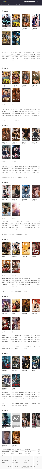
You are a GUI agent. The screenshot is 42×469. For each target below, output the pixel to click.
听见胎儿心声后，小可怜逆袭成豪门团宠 (33, 289)
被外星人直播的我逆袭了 (21, 403)
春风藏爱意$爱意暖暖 (8, 451)
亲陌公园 (8, 453)
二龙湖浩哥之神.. (24, 256)
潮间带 (33, 284)
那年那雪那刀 (21, 346)
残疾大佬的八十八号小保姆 (33, 286)
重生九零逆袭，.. (14, 28)
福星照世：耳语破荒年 (8, 341)
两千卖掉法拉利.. (14, 274)
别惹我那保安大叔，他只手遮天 (33, 392)
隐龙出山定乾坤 (8, 335)
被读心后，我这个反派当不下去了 (8, 111)
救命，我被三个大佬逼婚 (8, 177)
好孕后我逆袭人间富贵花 (33, 225)
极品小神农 (21, 451)
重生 (4, 4)
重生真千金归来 (8, 63)
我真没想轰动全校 (8, 392)
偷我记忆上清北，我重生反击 (21, 120)
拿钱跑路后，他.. (14, 199)
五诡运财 (8, 398)
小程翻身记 (33, 449)
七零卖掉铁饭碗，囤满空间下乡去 (21, 113)
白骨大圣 (8, 405)
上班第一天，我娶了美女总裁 (33, 232)
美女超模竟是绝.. (14, 142)
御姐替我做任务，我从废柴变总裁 (8, 227)
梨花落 (21, 337)
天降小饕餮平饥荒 (33, 111)
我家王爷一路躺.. (34, 313)
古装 (17, 4)
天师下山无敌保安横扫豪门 (21, 394)
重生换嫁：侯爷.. (34, 28)
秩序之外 (3, 217)
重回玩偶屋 (21, 58)
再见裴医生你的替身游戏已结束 (8, 278)
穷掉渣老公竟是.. (4, 142)
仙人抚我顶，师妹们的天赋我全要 (21, 392)
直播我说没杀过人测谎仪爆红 (21, 398)
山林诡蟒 (21, 348)
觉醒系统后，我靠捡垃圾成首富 (33, 398)
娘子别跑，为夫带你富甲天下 (8, 107)
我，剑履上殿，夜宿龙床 (21, 234)
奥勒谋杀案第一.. (4, 427)
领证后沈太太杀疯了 (33, 175)
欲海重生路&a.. (14, 445)
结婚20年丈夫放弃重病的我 (21, 177)
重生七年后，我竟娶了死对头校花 (21, 170)
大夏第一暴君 (14, 313)
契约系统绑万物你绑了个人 (21, 341)
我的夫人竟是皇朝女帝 (8, 172)
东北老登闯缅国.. (4, 274)
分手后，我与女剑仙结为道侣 (8, 109)
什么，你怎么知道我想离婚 (21, 284)
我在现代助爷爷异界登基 (33, 401)
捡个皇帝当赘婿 (21, 344)
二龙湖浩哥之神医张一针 (33, 339)
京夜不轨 (33, 221)
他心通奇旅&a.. (24, 427)
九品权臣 (8, 346)
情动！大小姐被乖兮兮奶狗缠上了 (21, 291)
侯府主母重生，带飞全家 (21, 107)
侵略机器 (33, 453)
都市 (14, 4)
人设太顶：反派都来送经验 (8, 344)
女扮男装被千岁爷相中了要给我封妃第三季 (8, 337)
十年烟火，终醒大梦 (8, 225)
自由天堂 (33, 229)
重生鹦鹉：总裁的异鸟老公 (33, 56)
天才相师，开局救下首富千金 (8, 280)
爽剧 (9, 4)
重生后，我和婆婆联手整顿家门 (21, 52)
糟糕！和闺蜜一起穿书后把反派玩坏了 (33, 335)
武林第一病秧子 (8, 166)
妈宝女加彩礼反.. (24, 199)
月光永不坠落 (14, 427)
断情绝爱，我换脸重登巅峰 (33, 282)
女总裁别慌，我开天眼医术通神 (33, 223)
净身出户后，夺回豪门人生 (33, 172)
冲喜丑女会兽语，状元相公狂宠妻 (8, 396)
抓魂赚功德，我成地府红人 (33, 394)
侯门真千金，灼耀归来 (21, 109)
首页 (1, 4)
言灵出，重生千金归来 (33, 113)
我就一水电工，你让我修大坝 (8, 282)
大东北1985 (21, 286)
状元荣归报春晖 (8, 284)
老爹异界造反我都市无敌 (21, 175)
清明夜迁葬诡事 (24, 370)
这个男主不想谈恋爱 (8, 232)
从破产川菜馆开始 (8, 120)
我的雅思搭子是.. (34, 85)
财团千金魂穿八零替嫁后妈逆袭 (33, 107)
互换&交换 (33, 451)
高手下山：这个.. (14, 256)
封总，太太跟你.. (14, 217)
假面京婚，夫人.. (34, 199)
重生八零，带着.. (14, 85)
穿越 (6, 4)
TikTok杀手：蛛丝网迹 (21, 453)
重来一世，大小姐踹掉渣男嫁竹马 (33, 115)
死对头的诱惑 (21, 229)
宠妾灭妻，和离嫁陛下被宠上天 (33, 337)
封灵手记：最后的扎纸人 (21, 401)
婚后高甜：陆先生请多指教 (21, 221)
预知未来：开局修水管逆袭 (21, 335)
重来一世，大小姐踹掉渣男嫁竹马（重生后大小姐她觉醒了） (21, 50)
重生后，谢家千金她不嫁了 (21, 232)
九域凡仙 (3, 331)
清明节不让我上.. (14, 370)
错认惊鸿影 (3, 256)
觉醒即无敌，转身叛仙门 (33, 346)
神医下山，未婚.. (4, 388)
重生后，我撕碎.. (4, 45)
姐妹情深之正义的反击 (8, 175)
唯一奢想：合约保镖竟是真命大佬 (8, 170)
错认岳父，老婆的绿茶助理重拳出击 (33, 396)
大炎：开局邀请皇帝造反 (8, 113)
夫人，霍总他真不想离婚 (8, 289)
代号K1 (8, 291)
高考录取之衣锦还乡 (21, 172)
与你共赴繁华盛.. (4, 199)
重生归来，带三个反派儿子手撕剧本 (8, 54)
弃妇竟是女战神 (8, 164)
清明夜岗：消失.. (4, 370)
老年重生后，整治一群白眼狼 (21, 111)
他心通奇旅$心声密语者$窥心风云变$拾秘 (8, 449)
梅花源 (8, 403)
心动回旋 (21, 227)
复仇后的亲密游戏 (21, 449)
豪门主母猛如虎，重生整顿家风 (8, 58)
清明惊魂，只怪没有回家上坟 (21, 289)
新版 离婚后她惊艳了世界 (8, 168)
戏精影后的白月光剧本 (33, 227)
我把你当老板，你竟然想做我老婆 (33, 166)
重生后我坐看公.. (4, 28)
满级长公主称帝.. (24, 313)
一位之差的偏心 (34, 256)
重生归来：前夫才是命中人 (8, 52)
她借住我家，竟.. (34, 142)
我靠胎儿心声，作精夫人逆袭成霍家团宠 (21, 118)
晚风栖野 (8, 229)
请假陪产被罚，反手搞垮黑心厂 (21, 164)
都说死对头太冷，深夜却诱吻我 (8, 234)
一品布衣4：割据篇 (21, 339)
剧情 (22, 4)
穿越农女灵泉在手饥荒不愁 (8, 115)
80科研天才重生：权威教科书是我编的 (8, 61)
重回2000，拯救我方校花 (33, 109)
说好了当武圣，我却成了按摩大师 (21, 166)
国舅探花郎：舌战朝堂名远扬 (33, 344)
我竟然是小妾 (24, 142)
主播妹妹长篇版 (4, 445)
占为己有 (33, 278)
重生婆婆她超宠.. (24, 28)
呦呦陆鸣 (21, 225)
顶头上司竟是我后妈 (33, 164)
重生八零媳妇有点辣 (33, 61)
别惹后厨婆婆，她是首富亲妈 (21, 278)
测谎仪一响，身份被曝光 (8, 394)
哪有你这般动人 (8, 286)
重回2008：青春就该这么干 (33, 50)
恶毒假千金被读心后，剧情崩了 (33, 118)
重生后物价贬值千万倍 (21, 54)
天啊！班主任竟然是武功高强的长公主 (21, 168)
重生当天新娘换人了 (33, 52)
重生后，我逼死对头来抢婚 (8, 56)
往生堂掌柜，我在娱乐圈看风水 (8, 401)
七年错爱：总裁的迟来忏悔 (8, 223)
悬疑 (19, 4)
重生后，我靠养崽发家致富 (33, 54)
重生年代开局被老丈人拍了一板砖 (21, 61)
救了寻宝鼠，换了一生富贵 (21, 282)
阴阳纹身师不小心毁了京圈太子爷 (21, 405)
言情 (12, 4)
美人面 (13, 331)
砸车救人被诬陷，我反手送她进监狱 (33, 170)
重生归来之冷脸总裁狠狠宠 (8, 50)
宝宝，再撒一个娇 (8, 221)
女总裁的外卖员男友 (21, 280)
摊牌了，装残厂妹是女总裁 (21, 223)
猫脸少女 (13, 388)
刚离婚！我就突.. (4, 313)
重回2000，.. (14, 45)
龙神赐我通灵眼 (8, 339)
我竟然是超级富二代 (33, 168)
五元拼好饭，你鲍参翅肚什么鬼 (33, 403)
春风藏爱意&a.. (34, 427)
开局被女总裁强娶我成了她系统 (33, 280)
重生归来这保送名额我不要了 (21, 63)
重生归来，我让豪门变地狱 (21, 56)
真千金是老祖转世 (21, 115)
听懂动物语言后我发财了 (21, 396)
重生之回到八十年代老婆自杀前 (33, 58)
